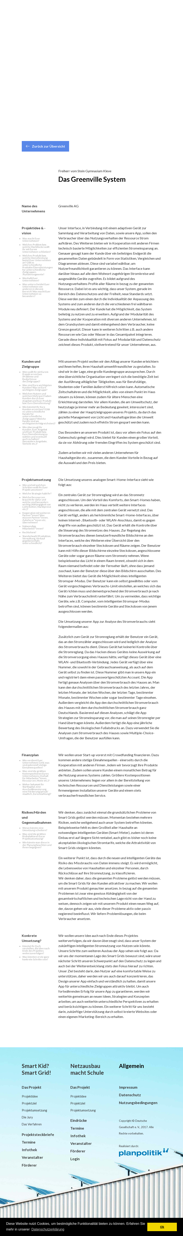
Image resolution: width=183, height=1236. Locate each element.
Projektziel (29, 1103)
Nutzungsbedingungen (138, 1102)
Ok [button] (162, 1227)
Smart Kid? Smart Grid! (36, 1069)
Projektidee (30, 1096)
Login (75, 1159)
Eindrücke (78, 1120)
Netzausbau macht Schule (87, 1069)
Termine (29, 1142)
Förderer (29, 1165)
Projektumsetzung (34, 1110)
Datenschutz (130, 1095)
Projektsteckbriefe (38, 1134)
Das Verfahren (32, 1124)
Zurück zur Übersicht (45, 146)
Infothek (29, 1150)
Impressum (128, 1087)
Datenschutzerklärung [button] (47, 1229)
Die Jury (27, 1117)
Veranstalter (32, 1157)
